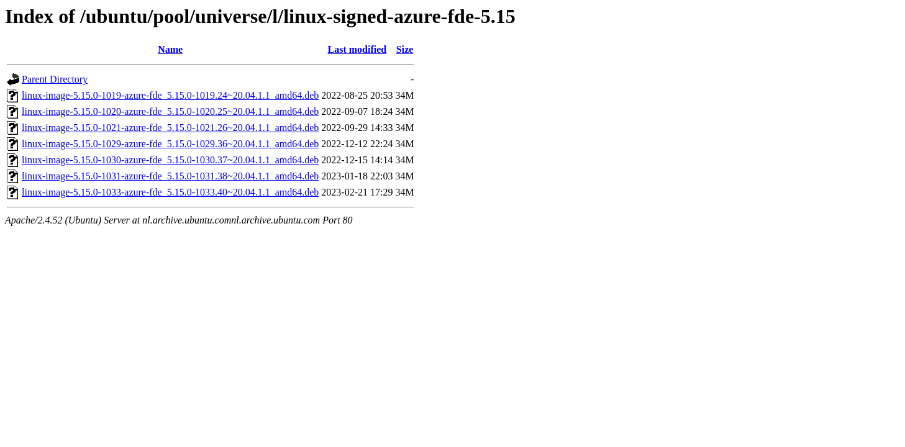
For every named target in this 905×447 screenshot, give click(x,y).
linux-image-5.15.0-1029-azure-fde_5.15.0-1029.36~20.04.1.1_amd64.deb (170, 143)
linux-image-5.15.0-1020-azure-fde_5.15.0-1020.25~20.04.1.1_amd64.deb (170, 111)
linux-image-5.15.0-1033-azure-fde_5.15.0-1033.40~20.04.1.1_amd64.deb (170, 192)
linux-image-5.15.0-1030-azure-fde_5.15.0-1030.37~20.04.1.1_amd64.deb (170, 160)
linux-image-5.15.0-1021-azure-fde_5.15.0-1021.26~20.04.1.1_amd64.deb (170, 127)
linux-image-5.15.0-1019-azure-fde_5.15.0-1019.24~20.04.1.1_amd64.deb (170, 95)
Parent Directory (55, 79)
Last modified (357, 49)
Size (405, 49)
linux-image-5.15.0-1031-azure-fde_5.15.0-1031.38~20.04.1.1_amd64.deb (170, 176)
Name (170, 49)
